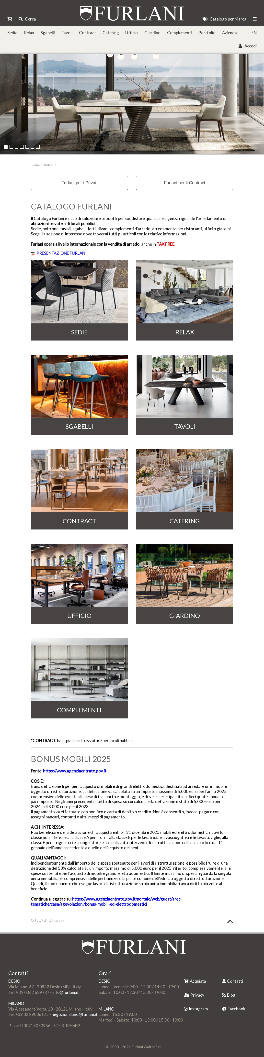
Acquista (195, 981)
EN (254, 32)
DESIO (14, 981)
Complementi (179, 32)
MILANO (16, 1003)
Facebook (233, 1008)
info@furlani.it (65, 992)
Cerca (27, 19)
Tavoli (66, 32)
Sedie (12, 32)
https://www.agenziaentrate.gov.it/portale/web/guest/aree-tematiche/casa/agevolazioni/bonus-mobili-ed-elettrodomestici (106, 901)
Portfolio (207, 32)
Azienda (229, 32)
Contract (87, 32)
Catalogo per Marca (224, 19)
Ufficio (131, 32)
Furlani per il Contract (184, 182)
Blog (228, 995)
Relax (29, 32)
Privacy (194, 995)
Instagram (196, 1008)
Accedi (247, 45)
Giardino (152, 32)
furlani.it (50, 165)
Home (35, 165)
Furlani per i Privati (79, 182)
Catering (111, 32)
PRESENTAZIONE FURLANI (61, 253)
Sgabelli (48, 32)
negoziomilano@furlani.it (75, 1014)
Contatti (232, 981)
